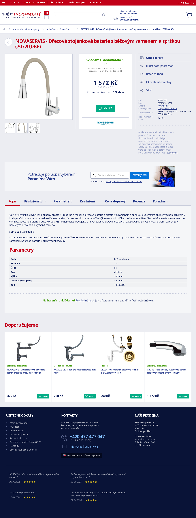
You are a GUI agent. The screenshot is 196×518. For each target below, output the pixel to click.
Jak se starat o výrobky (158, 82)
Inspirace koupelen (34, 2)
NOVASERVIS (164, 105)
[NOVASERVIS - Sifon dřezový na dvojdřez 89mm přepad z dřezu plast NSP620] (28, 348)
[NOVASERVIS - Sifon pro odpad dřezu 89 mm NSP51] (75, 348)
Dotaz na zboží (154, 74)
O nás (13, 2)
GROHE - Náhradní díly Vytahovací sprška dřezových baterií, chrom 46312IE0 (166, 371)
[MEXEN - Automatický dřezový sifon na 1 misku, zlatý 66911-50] (121, 348)
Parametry (62, 201)
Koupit (108, 108)
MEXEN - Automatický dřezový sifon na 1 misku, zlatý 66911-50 (119, 371)
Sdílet (149, 90)
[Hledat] (80, 15)
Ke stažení (88, 201)
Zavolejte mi (139, 175)
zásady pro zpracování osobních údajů (124, 181)
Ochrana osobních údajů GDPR (25, 442)
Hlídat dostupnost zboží (159, 66)
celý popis (172, 152)
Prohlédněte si (84, 300)
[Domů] (5, 2)
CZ (46, 12)
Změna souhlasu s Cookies (23, 449)
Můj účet (14, 426)
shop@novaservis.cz (167, 108)
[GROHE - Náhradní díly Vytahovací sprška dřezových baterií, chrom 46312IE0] (168, 348)
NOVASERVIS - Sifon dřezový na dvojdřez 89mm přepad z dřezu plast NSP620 (26, 371)
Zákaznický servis (18, 438)
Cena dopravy (115, 201)
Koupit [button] (45, 396)
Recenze (139, 201)
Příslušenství (35, 201)
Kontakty (95, 2)
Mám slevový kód (19, 422)
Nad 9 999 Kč (129, 18)
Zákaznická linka (129, 12)
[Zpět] (8, 42)
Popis (12, 201)
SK (46, 17)
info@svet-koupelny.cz (84, 446)
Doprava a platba (19, 434)
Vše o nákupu (57, 2)
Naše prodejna (77, 2)
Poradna (160, 201)
